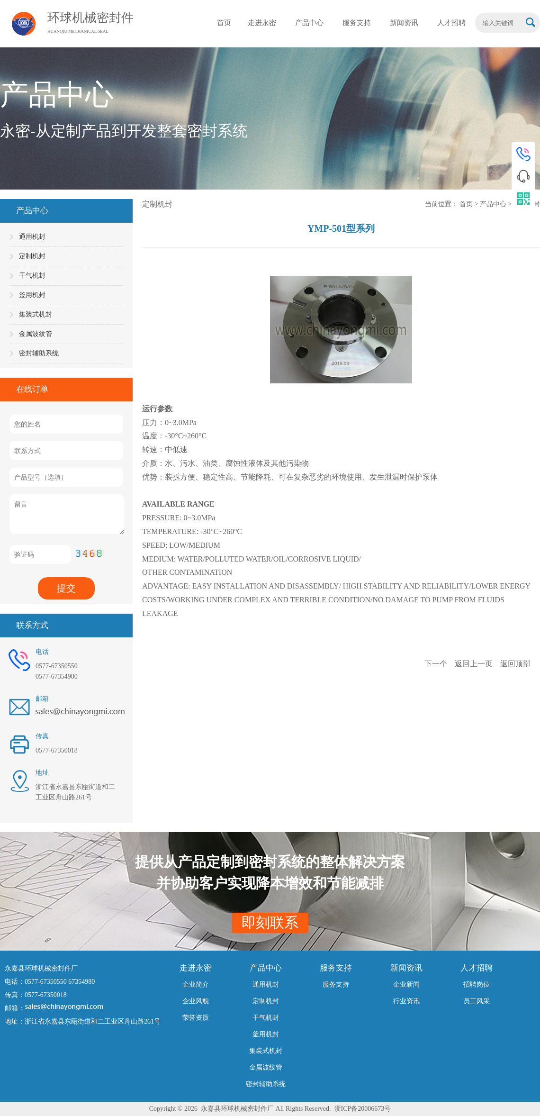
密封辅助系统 (39, 353)
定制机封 (32, 256)
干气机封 (32, 275)
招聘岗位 (476, 984)
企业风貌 (195, 1001)
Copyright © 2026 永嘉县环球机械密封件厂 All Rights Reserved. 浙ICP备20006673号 (270, 1108)
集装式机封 (35, 314)
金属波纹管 (35, 333)
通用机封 (32, 236)
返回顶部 (515, 664)
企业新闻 (406, 984)
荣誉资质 (195, 1017)
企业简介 (195, 984)
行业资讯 (406, 1001)
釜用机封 (32, 295)
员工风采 (476, 1001)
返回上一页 (475, 664)
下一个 (436, 664)
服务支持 (336, 984)
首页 (467, 204)
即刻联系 (270, 922)
